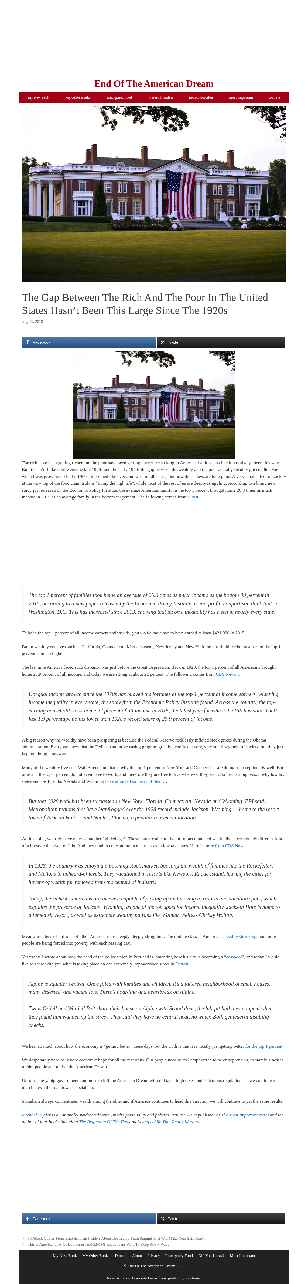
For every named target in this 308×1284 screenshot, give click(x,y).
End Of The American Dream (154, 83)
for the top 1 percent (263, 1046)
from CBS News (230, 845)
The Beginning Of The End (103, 1121)
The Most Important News (245, 1115)
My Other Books (78, 97)
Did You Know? (211, 1256)
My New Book (38, 97)
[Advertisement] (154, 38)
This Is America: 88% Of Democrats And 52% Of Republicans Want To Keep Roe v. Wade (98, 1244)
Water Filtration (160, 97)
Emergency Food (119, 97)
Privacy (154, 1256)
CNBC (194, 497)
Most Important (241, 97)
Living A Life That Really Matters (168, 1121)
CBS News (226, 674)
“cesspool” (234, 956)
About (137, 1256)
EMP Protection (201, 97)
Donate (274, 97)
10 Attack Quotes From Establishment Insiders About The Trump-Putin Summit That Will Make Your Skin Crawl (116, 1238)
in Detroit (179, 964)
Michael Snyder (36, 1115)
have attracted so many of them (134, 781)
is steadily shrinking (238, 936)
